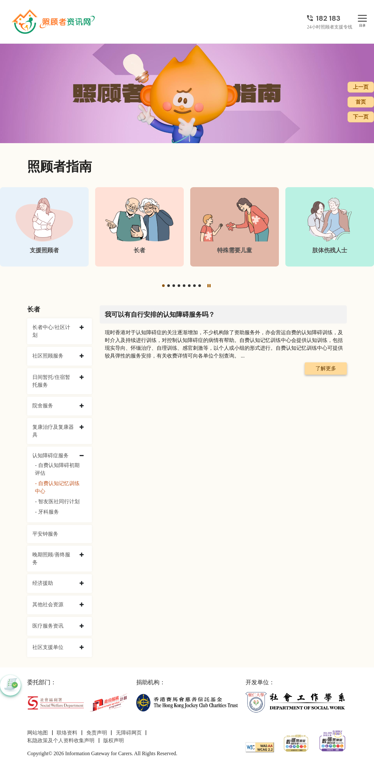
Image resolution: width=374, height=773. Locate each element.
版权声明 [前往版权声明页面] (113, 740)
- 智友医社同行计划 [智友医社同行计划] (57, 501)
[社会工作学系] (296, 702)
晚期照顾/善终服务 (51, 558)
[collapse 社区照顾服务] (82, 356)
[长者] (139, 227)
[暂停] (209, 285)
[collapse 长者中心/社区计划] (82, 328)
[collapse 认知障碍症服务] (82, 456)
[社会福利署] (55, 702)
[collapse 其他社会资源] (82, 605)
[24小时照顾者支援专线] (329, 18)
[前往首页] (54, 21)
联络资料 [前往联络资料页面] (67, 732)
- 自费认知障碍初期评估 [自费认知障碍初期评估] (57, 469)
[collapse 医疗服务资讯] (82, 626)
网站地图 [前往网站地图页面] (37, 732)
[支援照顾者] (44, 227)
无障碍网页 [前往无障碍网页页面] (129, 732)
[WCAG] (260, 746)
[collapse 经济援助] (82, 583)
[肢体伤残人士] (329, 227)
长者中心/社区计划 (51, 331)
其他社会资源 (47, 604)
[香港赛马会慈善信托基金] (186, 702)
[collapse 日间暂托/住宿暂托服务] (82, 377)
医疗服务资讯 (47, 626)
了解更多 (325, 368)
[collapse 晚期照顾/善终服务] (82, 555)
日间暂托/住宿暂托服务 (51, 381)
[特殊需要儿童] (234, 227)
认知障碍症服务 (50, 455)
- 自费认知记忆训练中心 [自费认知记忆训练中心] (57, 487)
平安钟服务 (45, 534)
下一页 (360, 116)
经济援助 (42, 583)
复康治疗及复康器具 (53, 431)
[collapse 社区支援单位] (82, 647)
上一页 (360, 87)
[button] (163, 285)
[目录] (362, 19)
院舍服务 (42, 405)
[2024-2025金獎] (296, 742)
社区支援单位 (47, 647)
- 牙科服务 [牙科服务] (47, 512)
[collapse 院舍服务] (82, 406)
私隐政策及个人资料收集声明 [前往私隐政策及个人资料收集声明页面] (60, 740)
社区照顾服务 (47, 355)
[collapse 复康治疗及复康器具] (82, 427)
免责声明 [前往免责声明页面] (96, 732)
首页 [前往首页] (361, 102)
